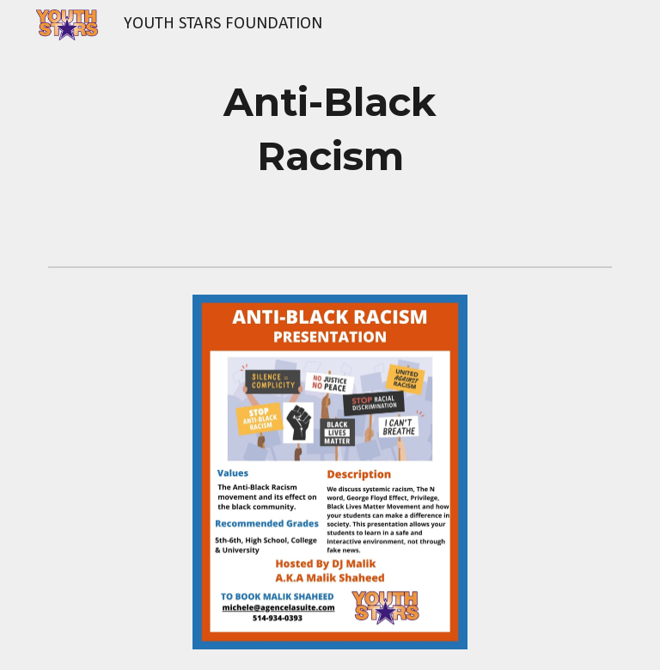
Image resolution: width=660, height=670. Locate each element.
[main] (329, 129)
